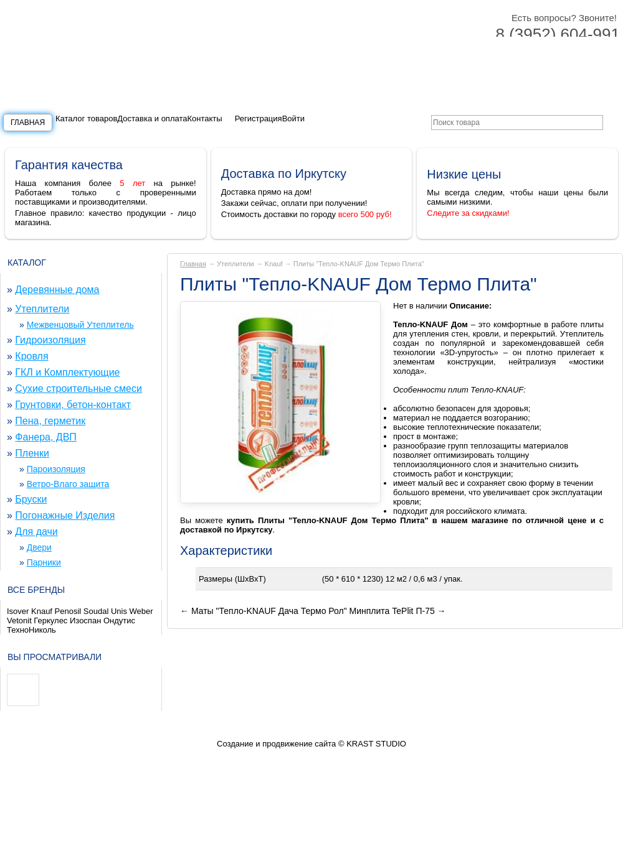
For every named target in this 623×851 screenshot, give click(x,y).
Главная (28, 122)
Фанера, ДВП (46, 437)
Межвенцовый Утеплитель (80, 325)
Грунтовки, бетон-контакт (73, 404)
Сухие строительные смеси (78, 388)
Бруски (31, 499)
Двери (39, 547)
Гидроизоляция (50, 340)
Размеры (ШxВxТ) (232, 579)
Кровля (31, 356)
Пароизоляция (56, 469)
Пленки (32, 453)
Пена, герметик (50, 421)
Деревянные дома (57, 289)
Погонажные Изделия (65, 515)
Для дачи (36, 531)
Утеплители (42, 309)
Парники (44, 562)
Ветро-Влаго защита (68, 484)
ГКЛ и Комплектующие (67, 372)
